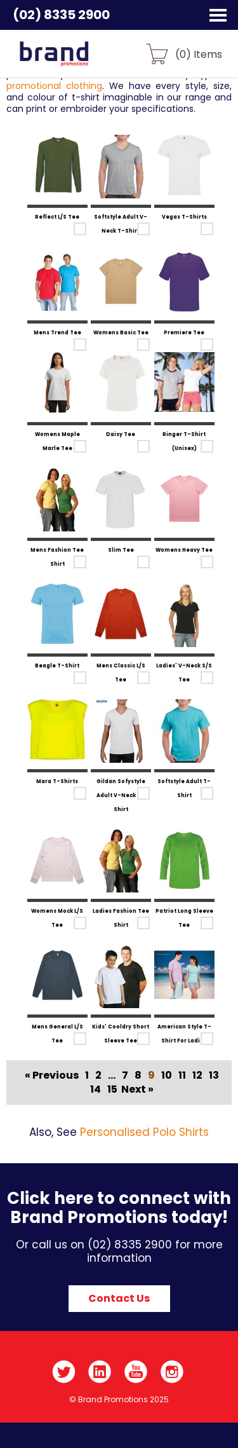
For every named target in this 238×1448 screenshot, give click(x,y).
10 (166, 1075)
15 (112, 1089)
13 (214, 1075)
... (112, 1075)
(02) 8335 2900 (61, 15)
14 (95, 1089)
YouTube (136, 1371)
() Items (198, 53)
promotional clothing (54, 85)
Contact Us (119, 1298)
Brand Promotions (77, 61)
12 (197, 1075)
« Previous (52, 1075)
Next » (137, 1089)
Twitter (64, 1371)
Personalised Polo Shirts (144, 1132)
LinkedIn (100, 1371)
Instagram (172, 1371)
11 (182, 1075)
